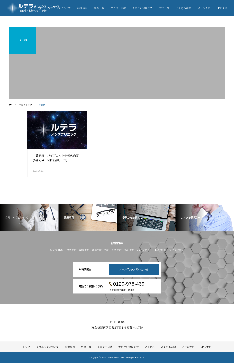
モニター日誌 (118, 8)
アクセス (164, 8)
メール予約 (204, 8)
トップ (37, 8)
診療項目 (82, 8)
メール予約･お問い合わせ (133, 269)
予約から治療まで (142, 8)
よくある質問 (183, 8)
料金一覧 (99, 8)
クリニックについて (59, 8)
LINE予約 (222, 8)
